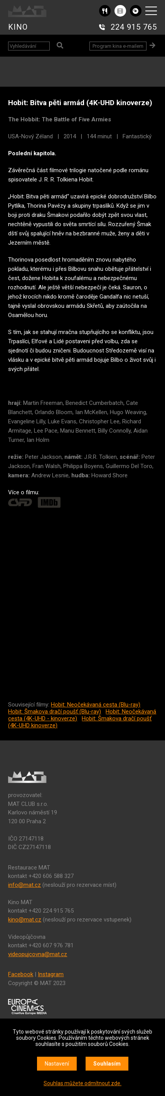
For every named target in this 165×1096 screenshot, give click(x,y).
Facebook (20, 974)
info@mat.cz (24, 884)
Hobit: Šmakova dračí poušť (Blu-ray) (54, 711)
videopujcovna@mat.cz (37, 954)
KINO (18, 27)
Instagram (51, 974)
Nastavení (57, 1064)
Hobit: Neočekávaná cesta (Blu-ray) (95, 704)
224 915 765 (134, 27)
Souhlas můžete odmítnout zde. (82, 1083)
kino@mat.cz (24, 919)
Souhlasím (107, 1064)
